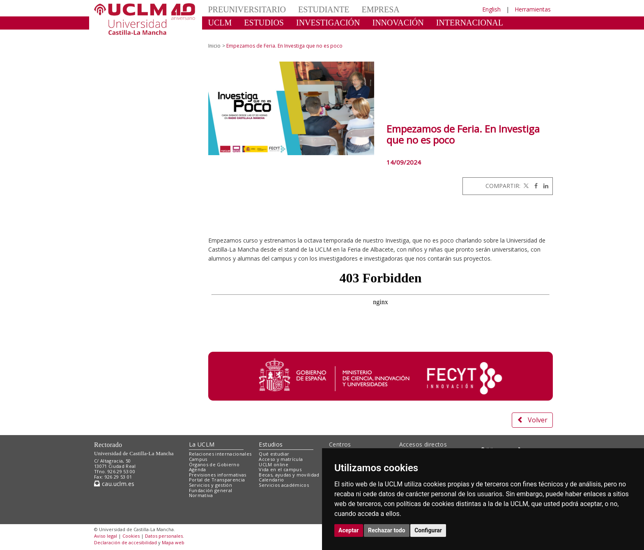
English (491, 9)
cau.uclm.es (114, 484)
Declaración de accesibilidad (125, 542)
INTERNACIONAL (469, 22)
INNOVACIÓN (398, 22)
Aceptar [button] (348, 530)
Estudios (271, 444)
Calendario (271, 480)
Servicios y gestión (210, 485)
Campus (198, 459)
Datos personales (164, 536)
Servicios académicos (284, 485)
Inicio (214, 45)
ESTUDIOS (264, 22)
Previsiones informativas (217, 475)
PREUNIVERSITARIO (247, 9)
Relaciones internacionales (220, 454)
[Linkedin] (543, 186)
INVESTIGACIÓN (328, 22)
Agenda (197, 469)
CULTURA (227, 34)
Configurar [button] (428, 530)
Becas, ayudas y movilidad (289, 475)
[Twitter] (525, 186)
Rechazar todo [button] (386, 530)
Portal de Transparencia (217, 480)
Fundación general (210, 490)
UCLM (220, 22)
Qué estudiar (274, 454)
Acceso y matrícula (281, 459)
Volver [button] (532, 419)
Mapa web (173, 542)
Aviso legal (105, 536)
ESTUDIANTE (323, 9)
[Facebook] (534, 186)
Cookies (131, 536)
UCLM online (273, 464)
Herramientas (533, 9)
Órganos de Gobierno (214, 464)
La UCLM (202, 444)
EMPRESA (380, 9)
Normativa (201, 495)
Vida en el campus (280, 469)
